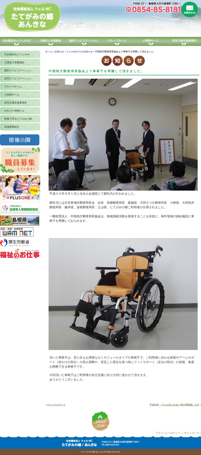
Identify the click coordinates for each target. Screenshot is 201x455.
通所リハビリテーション (18, 70)
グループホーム (13, 86)
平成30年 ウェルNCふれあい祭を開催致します (174, 404)
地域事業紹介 (11, 126)
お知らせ (59, 51)
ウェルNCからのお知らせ (79, 51)
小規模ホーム (11, 94)
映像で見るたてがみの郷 (18, 118)
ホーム (48, 51)
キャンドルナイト (56, 404)
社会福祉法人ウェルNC (17, 54)
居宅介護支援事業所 (15, 102)
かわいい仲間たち (14, 110)
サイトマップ (191, 433)
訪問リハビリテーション (18, 78)
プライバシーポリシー (168, 433)
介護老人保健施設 (14, 62)
